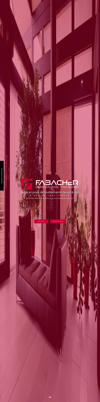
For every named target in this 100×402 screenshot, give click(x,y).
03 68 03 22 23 (41, 221)
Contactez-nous (57, 221)
